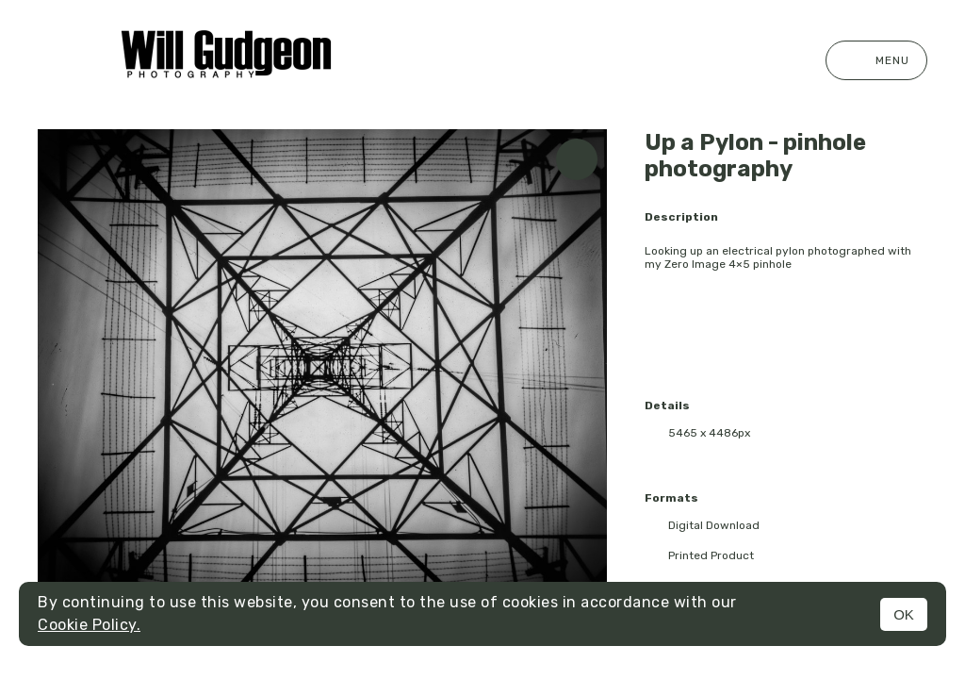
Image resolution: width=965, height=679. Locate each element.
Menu (876, 60)
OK (903, 614)
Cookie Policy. (89, 625)
